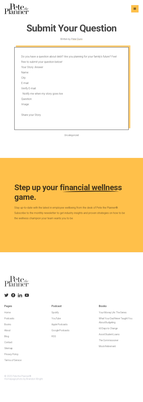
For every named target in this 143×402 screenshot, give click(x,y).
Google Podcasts (60, 332)
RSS (53, 338)
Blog (6, 338)
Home (7, 315)
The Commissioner (108, 342)
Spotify (55, 315)
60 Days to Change (108, 330)
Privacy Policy (11, 356)
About (7, 332)
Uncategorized (71, 137)
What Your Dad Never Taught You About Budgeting (115, 322)
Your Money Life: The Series (112, 315)
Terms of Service (12, 362)
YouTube (56, 320)
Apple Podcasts (59, 326)
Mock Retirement (107, 348)
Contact (8, 344)
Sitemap (8, 350)
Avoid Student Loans (109, 336)
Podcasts (9, 320)
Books (7, 326)
